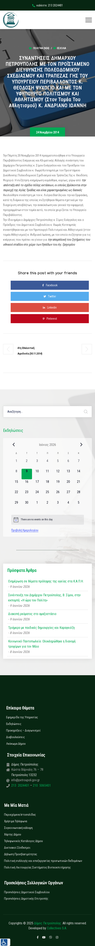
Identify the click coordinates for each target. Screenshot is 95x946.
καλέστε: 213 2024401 (47, 5)
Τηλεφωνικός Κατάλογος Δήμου (23, 841)
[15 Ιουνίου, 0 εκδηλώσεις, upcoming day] (16, 484)
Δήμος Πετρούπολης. (48, 923)
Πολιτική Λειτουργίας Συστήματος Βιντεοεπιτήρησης (37, 867)
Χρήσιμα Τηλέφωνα (15, 821)
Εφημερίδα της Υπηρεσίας (22, 717)
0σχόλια (59, 48)
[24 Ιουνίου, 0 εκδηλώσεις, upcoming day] (37, 495)
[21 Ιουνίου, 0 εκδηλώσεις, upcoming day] (78, 484)
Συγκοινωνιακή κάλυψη (18, 828)
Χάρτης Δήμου (12, 834)
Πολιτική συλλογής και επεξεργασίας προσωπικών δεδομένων (43, 861)
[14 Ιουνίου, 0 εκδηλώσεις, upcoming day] (78, 474)
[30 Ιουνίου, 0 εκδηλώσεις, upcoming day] (27, 505)
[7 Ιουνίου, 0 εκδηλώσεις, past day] (78, 463)
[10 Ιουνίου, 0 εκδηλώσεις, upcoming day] (37, 474)
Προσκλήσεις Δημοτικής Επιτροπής (26, 898)
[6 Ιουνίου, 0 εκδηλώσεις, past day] (68, 463)
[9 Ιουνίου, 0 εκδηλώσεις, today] (27, 474)
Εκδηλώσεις (13, 724)
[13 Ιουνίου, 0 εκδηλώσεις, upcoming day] (68, 474)
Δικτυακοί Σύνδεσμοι (17, 847)
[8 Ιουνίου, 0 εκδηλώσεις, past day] (16, 474)
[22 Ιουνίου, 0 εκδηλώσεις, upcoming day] (16, 495)
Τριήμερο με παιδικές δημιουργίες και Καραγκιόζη (41, 628)
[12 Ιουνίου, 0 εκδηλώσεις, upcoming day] (58, 474)
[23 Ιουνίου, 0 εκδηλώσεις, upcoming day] (27, 495)
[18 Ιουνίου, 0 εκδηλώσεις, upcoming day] (47, 484)
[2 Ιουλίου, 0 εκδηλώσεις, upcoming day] (47, 505)
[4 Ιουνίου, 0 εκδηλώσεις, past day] (47, 463)
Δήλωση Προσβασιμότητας (20, 854)
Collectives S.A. (57, 928)
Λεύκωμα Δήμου (16, 744)
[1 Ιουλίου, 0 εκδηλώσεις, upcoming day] (37, 505)
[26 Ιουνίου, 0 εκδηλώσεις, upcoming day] (58, 495)
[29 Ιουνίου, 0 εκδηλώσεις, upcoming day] (16, 505)
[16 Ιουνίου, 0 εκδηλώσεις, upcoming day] (27, 484)
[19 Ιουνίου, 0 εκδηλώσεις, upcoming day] (58, 484)
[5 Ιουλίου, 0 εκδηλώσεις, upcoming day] (78, 505)
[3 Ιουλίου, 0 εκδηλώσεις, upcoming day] (58, 505)
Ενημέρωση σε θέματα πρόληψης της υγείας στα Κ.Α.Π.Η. (46, 581)
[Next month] (81, 444)
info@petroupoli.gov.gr (25, 780)
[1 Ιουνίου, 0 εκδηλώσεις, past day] (16, 463)
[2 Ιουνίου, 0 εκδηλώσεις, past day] (27, 463)
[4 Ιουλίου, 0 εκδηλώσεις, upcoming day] (68, 505)
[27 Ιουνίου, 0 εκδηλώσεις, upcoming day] (68, 495)
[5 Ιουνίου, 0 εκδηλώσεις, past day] (58, 463)
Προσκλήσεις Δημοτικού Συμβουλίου (27, 892)
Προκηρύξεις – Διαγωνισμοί (23, 730)
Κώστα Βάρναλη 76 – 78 (27, 770)
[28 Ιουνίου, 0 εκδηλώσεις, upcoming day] (78, 495)
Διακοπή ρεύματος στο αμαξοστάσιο (32, 614)
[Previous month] (13, 444)
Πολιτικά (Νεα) (41, 48)
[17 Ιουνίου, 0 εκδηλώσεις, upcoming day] (37, 484)
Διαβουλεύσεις (15, 737)
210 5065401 (41, 785)
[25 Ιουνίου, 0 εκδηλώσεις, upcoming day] (47, 495)
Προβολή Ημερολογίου (24, 530)
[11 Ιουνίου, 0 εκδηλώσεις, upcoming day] (47, 474)
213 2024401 (20, 785)
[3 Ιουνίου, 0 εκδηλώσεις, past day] (37, 463)
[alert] (47, 520)
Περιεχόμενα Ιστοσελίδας (20, 814)
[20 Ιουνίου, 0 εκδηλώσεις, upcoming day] (68, 484)
